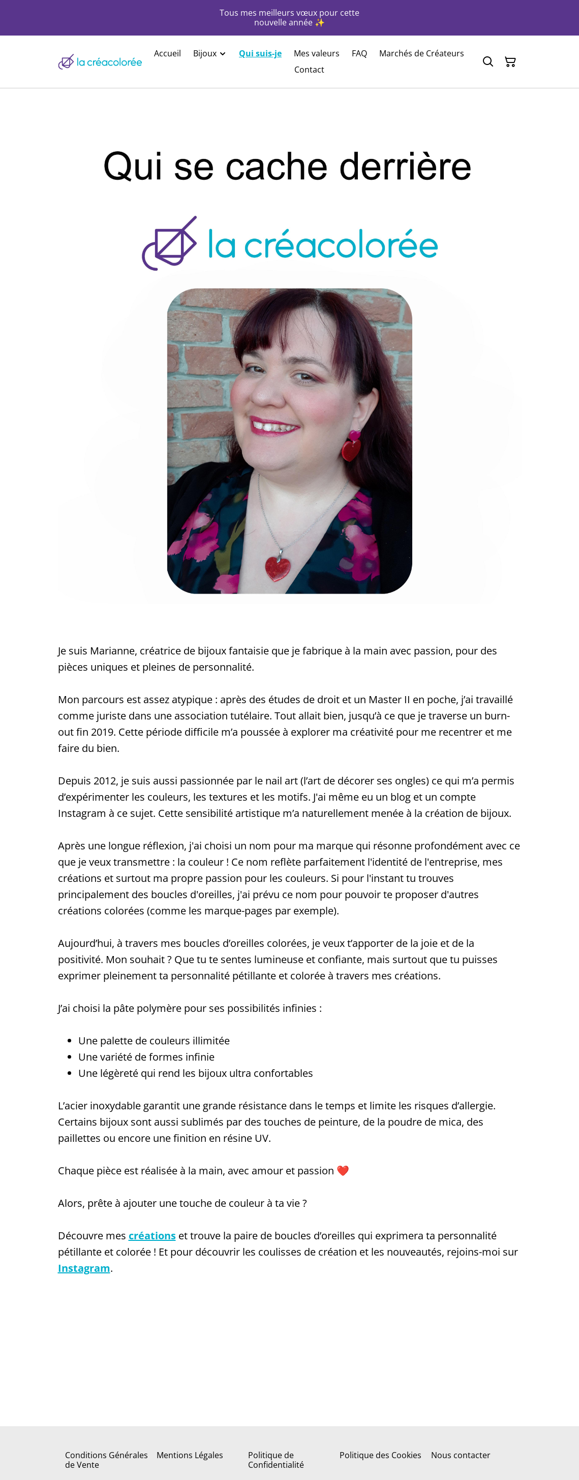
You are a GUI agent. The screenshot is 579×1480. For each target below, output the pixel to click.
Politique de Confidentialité (276, 1460)
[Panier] (510, 62)
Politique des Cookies (380, 1455)
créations (152, 1235)
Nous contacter (461, 1455)
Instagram (84, 1268)
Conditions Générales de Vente (106, 1460)
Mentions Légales (190, 1455)
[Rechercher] (488, 62)
